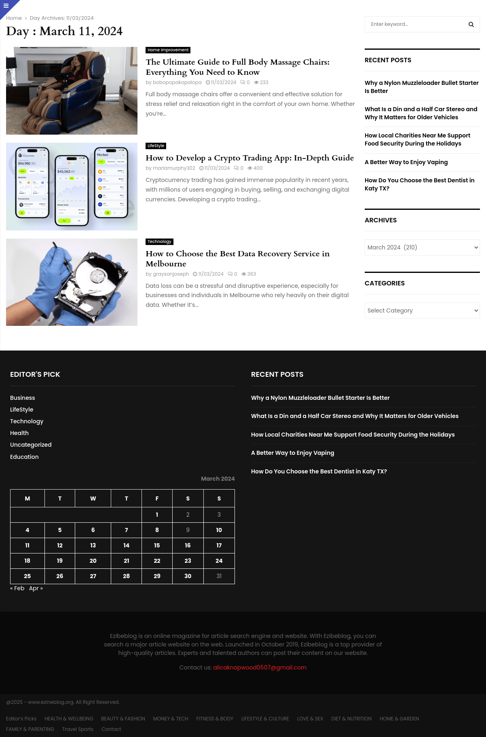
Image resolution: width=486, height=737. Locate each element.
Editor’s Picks (21, 718)
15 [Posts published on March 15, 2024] (157, 545)
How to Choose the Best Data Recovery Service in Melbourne (238, 258)
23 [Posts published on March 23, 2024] (187, 561)
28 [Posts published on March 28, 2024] (126, 576)
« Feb (17, 588)
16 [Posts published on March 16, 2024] (188, 545)
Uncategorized (31, 445)
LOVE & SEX (310, 718)
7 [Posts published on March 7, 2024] (126, 530)
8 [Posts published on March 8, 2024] (157, 530)
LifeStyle (156, 146)
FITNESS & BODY (214, 718)
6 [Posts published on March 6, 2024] (93, 530)
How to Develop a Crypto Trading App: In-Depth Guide (250, 157)
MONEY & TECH (170, 718)
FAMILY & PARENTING (30, 729)
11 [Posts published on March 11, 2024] (27, 545)
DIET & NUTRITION (351, 718)
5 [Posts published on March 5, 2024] (59, 530)
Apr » (36, 588)
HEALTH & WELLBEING (68, 718)
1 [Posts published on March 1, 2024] (157, 515)
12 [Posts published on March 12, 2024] (59, 545)
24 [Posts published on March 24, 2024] (219, 561)
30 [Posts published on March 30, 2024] (188, 576)
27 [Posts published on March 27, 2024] (93, 576)
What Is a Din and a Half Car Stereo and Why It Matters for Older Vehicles (421, 113)
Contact (111, 729)
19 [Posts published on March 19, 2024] (60, 561)
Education (24, 457)
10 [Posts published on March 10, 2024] (219, 530)
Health (19, 433)
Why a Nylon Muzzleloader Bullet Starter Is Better (422, 87)
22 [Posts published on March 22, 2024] (157, 561)
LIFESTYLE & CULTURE (265, 718)
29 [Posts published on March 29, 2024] (157, 576)
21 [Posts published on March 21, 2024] (126, 561)
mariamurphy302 (174, 168)
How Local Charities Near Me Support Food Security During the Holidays (417, 139)
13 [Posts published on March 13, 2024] (93, 545)
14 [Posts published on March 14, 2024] (126, 545)
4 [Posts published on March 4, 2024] (27, 530)
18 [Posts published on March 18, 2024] (27, 561)
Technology (159, 242)
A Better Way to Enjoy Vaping (406, 162)
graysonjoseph (171, 273)
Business (22, 398)
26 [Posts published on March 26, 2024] (60, 576)
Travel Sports (77, 729)
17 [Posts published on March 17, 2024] (219, 545)
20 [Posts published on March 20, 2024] (93, 561)
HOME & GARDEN (399, 718)
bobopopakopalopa (177, 82)
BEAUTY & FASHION (123, 718)
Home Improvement (168, 50)
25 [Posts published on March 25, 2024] (27, 576)
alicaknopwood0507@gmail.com (259, 667)
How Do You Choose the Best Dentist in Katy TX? (420, 184)
